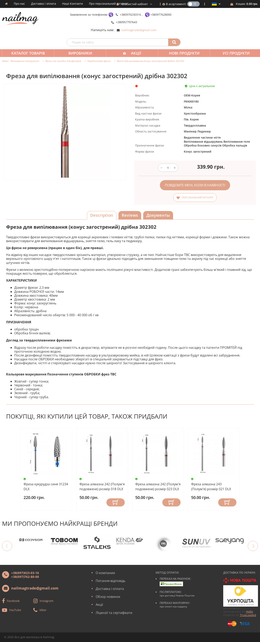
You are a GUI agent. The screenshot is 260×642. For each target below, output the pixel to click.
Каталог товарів (27, 53)
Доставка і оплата (43, 3)
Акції (134, 53)
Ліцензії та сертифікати (114, 612)
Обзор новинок (108, 596)
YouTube (15, 610)
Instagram (46, 601)
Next (253, 546)
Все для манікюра (27, 637)
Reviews (130, 215)
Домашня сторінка (6, 3)
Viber (43, 610)
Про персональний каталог (108, 3)
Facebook (13, 601)
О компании (105, 573)
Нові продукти (181, 53)
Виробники (79, 53)
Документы (158, 215)
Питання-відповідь (110, 581)
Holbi (249, 612)
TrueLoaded (248, 615)
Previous (7, 546)
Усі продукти (232, 53)
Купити (115, 502)
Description (101, 215)
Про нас (19, 3)
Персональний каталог (197, 197)
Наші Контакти (72, 3)
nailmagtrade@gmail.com (138, 30)
